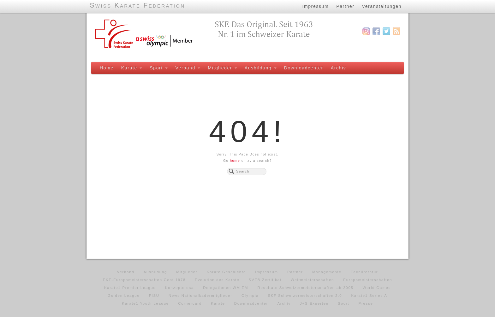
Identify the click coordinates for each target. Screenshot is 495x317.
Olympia (250, 295)
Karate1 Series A (369, 295)
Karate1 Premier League (130, 288)
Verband (187, 67)
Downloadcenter (303, 67)
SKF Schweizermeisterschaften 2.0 (305, 295)
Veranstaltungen (382, 6)
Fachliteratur (364, 272)
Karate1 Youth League (145, 303)
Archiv (338, 67)
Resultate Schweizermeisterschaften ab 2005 (306, 288)
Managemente (327, 272)
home (235, 160)
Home (107, 67)
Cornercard (190, 303)
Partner (345, 6)
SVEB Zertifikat (265, 280)
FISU (154, 295)
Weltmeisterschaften (312, 280)
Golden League (124, 295)
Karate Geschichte (226, 272)
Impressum (315, 6)
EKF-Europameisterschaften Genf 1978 (144, 280)
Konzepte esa (179, 288)
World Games (377, 288)
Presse (365, 303)
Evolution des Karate (217, 280)
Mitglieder (222, 67)
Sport (159, 67)
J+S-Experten (314, 303)
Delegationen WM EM (225, 288)
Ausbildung (261, 67)
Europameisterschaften (367, 280)
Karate (131, 67)
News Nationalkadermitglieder (200, 295)
